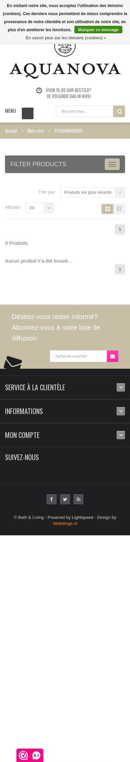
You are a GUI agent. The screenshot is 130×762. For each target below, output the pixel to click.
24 (31, 207)
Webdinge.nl (65, 523)
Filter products (38, 164)
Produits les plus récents (88, 192)
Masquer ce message (98, 30)
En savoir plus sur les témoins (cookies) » (66, 38)
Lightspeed (82, 517)
